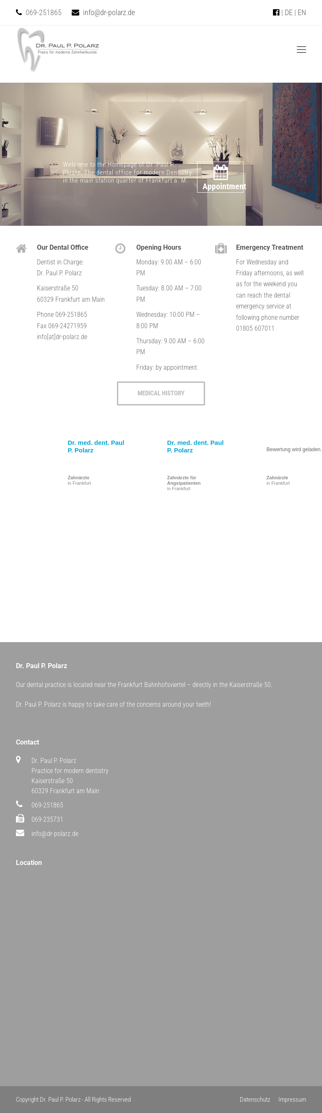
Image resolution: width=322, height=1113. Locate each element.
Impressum (292, 1099)
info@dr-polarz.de (109, 12)
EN (302, 12)
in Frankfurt (79, 480)
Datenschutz (255, 1099)
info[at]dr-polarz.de (62, 337)
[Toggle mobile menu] (301, 50)
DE (289, 12)
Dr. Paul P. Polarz (60, 1099)
